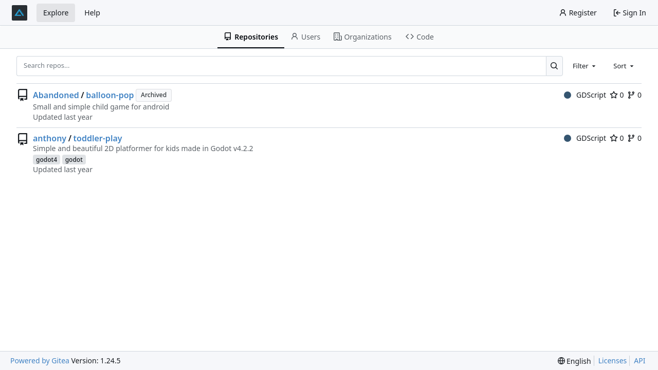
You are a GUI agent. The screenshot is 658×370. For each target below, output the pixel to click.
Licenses (612, 360)
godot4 (46, 159)
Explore (55, 12)
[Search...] (554, 66)
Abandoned (56, 95)
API (639, 360)
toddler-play (98, 138)
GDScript (585, 95)
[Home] (19, 13)
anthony (49, 138)
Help (92, 12)
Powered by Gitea (39, 360)
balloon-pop (110, 95)
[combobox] (585, 66)
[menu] (574, 361)
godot (74, 159)
